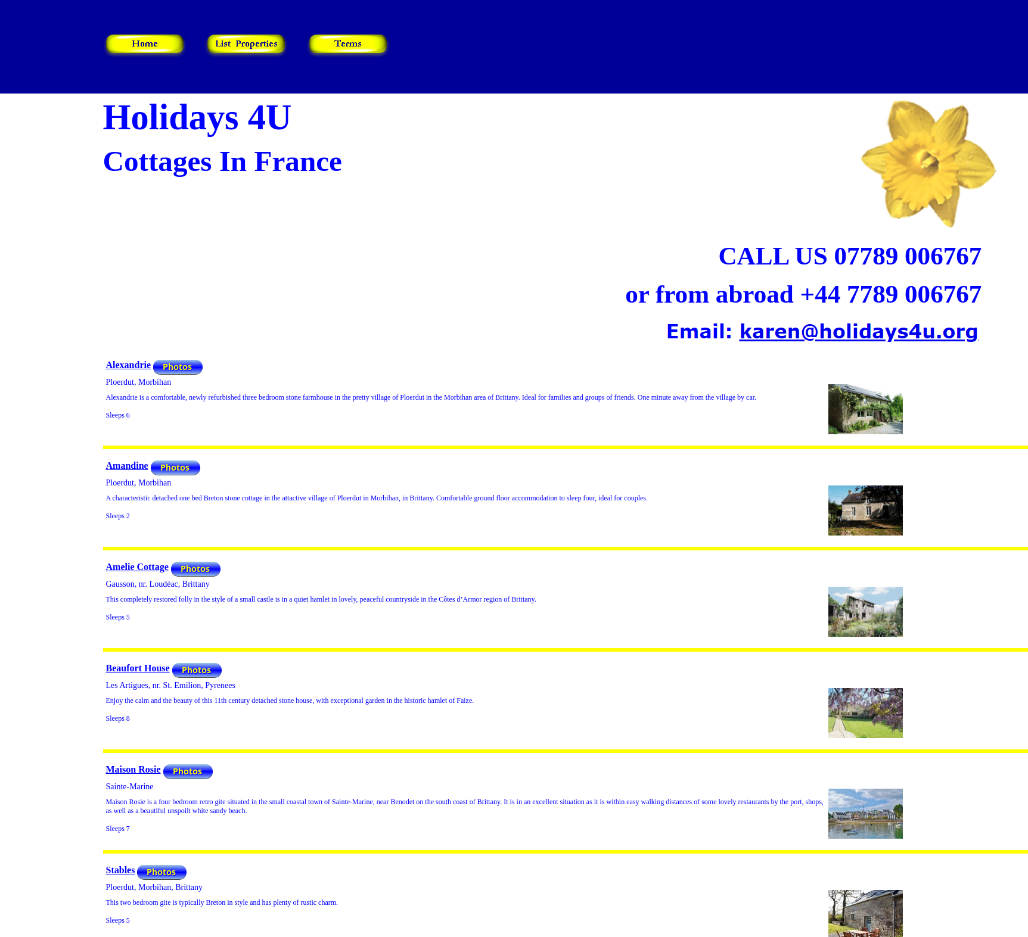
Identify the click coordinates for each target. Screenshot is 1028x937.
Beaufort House (138, 668)
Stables (120, 870)
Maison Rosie (133, 769)
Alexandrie (128, 365)
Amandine (127, 465)
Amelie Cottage (137, 567)
